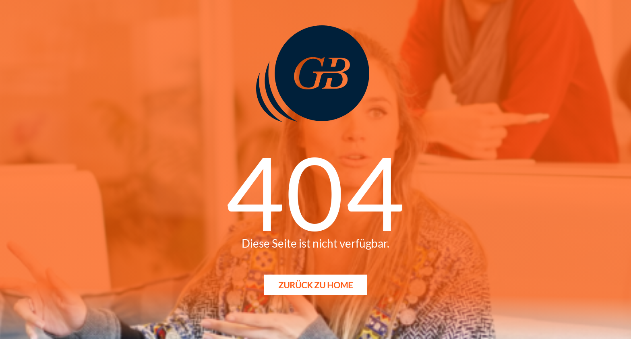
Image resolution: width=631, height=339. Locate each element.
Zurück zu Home (315, 285)
